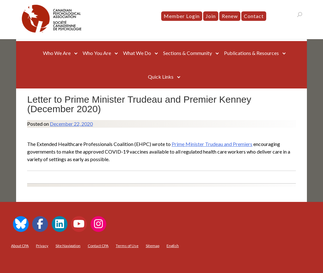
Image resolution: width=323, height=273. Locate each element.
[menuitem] (173, 246)
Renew (230, 16)
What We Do (137, 53)
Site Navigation (68, 245)
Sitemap (152, 245)
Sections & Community (187, 53)
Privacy (42, 245)
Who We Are (57, 53)
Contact (254, 16)
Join (211, 16)
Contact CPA (98, 245)
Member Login (182, 16)
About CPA (20, 245)
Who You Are (97, 53)
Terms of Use (127, 245)
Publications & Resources (251, 53)
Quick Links (160, 77)
